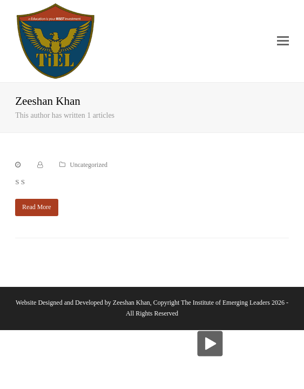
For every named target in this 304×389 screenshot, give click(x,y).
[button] (283, 41)
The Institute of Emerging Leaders (225, 302)
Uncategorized (88, 165)
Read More (36, 207)
